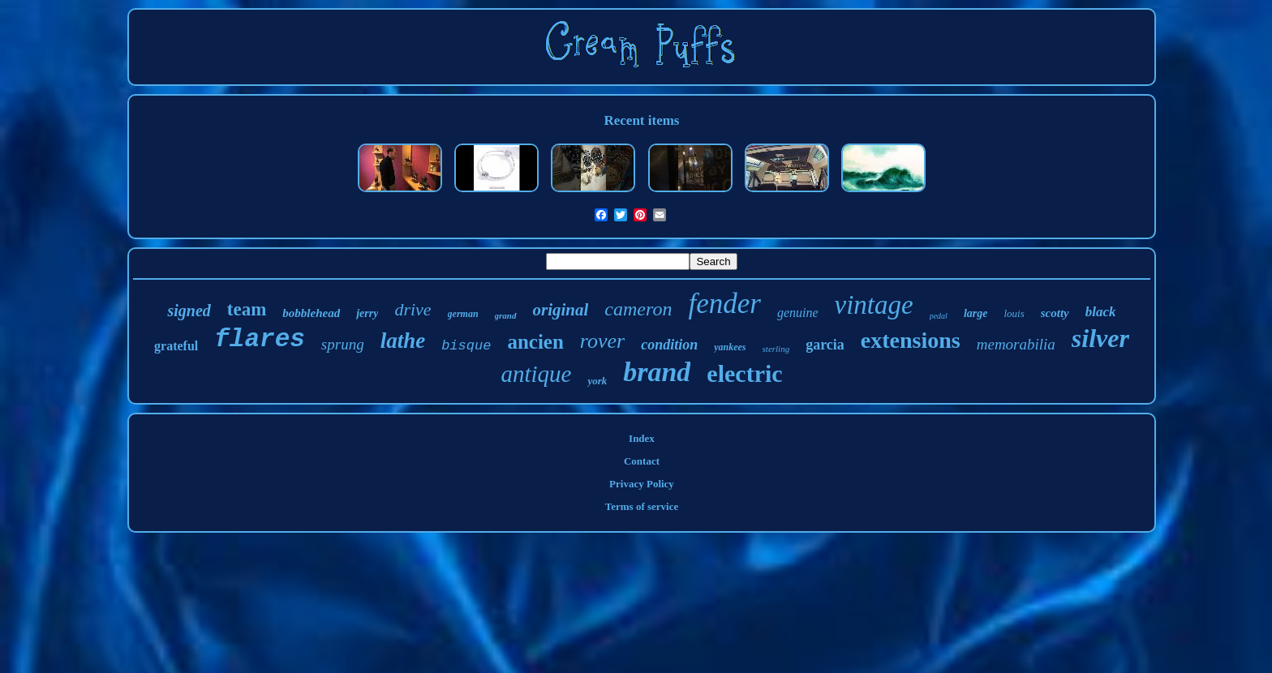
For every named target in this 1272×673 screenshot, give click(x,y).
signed (188, 310)
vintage (874, 304)
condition (669, 344)
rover (602, 341)
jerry (367, 313)
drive (412, 309)
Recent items (641, 120)
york (597, 381)
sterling (776, 349)
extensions (910, 340)
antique (536, 374)
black (1100, 311)
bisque (466, 346)
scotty (1055, 312)
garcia (825, 344)
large (976, 313)
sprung (342, 344)
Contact (642, 461)
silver (1100, 338)
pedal (939, 315)
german (463, 313)
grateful (176, 346)
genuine (798, 312)
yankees (730, 347)
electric (744, 373)
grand (506, 315)
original (561, 309)
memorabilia (1016, 344)
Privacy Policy (641, 484)
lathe (403, 340)
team (247, 309)
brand (656, 372)
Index (642, 438)
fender (724, 303)
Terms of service (642, 506)
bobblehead (311, 312)
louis (1013, 313)
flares (259, 339)
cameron (638, 308)
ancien (535, 342)
